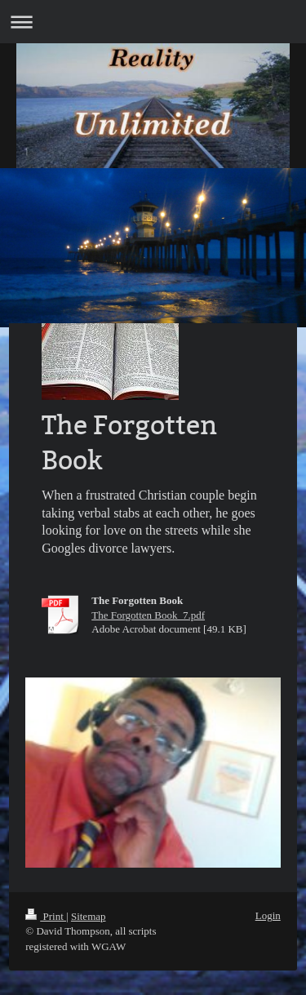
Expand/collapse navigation (153, 21)
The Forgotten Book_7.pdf (148, 615)
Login (268, 915)
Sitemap (88, 916)
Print (45, 916)
